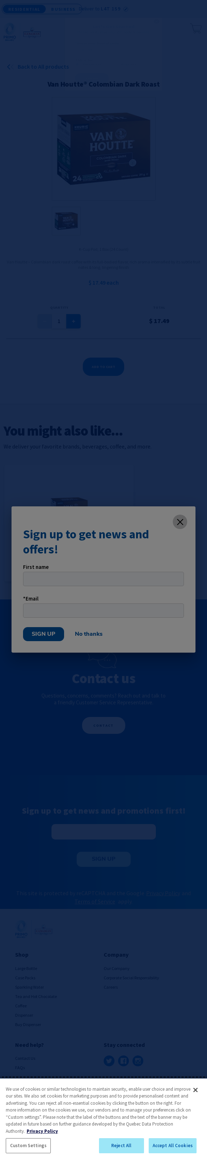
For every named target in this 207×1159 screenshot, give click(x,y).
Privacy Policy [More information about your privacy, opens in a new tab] (42, 1131)
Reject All (121, 1145)
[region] (103, 1118)
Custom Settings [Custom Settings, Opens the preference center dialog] (28, 1145)
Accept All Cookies (173, 1145)
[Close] (195, 1090)
